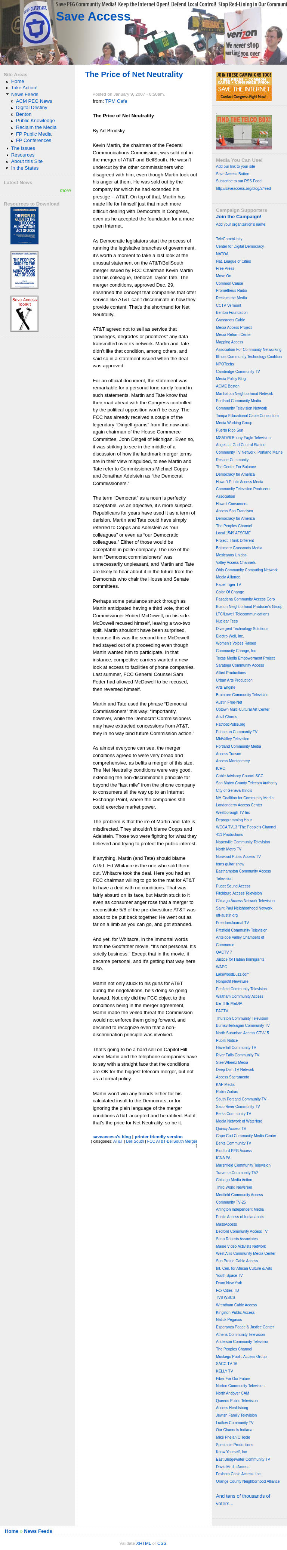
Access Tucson (228, 754)
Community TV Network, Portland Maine (249, 452)
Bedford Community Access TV (242, 1231)
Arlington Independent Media (240, 1209)
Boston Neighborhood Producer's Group (249, 607)
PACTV (222, 1011)
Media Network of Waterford (239, 1121)
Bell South (135, 1141)
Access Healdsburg (232, 1408)
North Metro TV (228, 849)
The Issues (23, 148)
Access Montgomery (233, 761)
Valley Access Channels (236, 563)
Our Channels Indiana (234, 1430)
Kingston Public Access (235, 1312)
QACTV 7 (224, 952)
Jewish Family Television (236, 1415)
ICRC (220, 768)
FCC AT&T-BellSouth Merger (172, 1141)
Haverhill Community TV (236, 1048)
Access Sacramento (232, 1077)
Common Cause (229, 283)
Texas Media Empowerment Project (245, 658)
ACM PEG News (34, 101)
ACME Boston (228, 386)
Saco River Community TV (238, 1107)
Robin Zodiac (227, 1092)
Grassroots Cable (230, 320)
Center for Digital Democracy (240, 246)
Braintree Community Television (242, 695)
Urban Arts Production (234, 680)
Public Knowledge (35, 120)
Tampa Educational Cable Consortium (247, 416)
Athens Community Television (240, 1335)
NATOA (222, 254)
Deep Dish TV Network (235, 1070)
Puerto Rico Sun (229, 430)
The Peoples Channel (234, 526)
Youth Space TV (229, 1275)
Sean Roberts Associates (237, 1239)
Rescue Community (232, 460)
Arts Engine (225, 687)
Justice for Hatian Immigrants (240, 959)
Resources (23, 155)
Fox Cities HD (227, 1290)
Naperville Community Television (243, 842)
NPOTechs (225, 364)
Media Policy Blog (231, 379)
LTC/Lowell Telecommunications (242, 614)
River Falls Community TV (237, 1055)
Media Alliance (228, 577)
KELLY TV (224, 1371)
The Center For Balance (236, 467)
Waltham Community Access (239, 996)
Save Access (93, 16)
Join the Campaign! (239, 216)
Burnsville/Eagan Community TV (243, 1025)
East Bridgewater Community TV (243, 1459)
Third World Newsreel (234, 1187)
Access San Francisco (234, 511)
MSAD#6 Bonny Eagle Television (243, 438)
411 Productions (229, 835)
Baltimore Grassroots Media (239, 548)
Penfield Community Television (241, 989)
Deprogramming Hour (234, 820)
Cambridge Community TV (238, 372)
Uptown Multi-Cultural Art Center (242, 709)
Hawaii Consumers (231, 504)
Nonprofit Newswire (232, 981)
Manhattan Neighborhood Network (244, 394)
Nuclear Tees (227, 621)
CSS (161, 1543)
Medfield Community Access (239, 1195)
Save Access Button (232, 174)
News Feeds (24, 94)
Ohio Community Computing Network (247, 570)
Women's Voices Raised (236, 643)
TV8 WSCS (225, 1298)
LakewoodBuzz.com (233, 974)
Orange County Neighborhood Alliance (248, 1481)
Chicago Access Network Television (245, 901)
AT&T (118, 1141)
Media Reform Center (234, 335)
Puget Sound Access (233, 886)
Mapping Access (229, 342)
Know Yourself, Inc (231, 1452)
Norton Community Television (240, 1386)
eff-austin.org (227, 915)
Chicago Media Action (234, 1180)
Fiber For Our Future (233, 1379)
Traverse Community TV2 (237, 1173)
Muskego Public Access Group (241, 1357)
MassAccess (226, 1224)
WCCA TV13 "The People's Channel (246, 827)
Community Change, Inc (236, 651)
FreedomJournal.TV (232, 923)
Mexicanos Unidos (231, 555)
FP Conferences (34, 140)
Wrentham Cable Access (236, 1305)
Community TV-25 (231, 1202)
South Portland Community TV (241, 1099)
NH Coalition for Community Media (245, 798)
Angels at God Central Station (240, 445)
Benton (24, 114)
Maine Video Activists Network (241, 1246)
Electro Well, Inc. (230, 636)
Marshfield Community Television (243, 1165)
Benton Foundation (232, 313)
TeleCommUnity (229, 239)
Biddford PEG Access (234, 1151)
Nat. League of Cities (233, 261)
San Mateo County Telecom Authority (246, 783)
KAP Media (225, 1085)
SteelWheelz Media (232, 1062)
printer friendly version (159, 1136)
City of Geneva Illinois (234, 790)
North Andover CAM (232, 1393)
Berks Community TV (233, 1114)
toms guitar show (230, 864)
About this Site (27, 161)
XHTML (143, 1543)
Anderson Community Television (242, 1342)
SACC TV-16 (226, 1364)
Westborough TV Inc (233, 812)
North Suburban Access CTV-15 (242, 1033)
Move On (223, 276)
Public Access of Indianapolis (240, 1217)
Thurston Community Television (242, 1018)
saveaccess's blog (111, 1136)
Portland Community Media (238, 401)
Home (17, 81)
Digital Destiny (31, 107)
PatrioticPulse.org (230, 724)
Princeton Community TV (236, 732)
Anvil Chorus (226, 717)
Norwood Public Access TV (238, 857)
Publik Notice (227, 1040)
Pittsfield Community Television (242, 930)
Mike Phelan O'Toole (233, 1437)
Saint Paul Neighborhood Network (244, 908)
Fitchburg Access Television (239, 893)
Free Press (225, 268)
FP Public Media (34, 134)
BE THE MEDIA (229, 1003)
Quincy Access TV (231, 1129)
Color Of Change (230, 592)
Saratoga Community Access (240, 665)
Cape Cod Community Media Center (246, 1136)
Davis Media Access (232, 1467)
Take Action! (24, 87)
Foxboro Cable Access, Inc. (239, 1474)
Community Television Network (241, 408)
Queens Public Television (237, 1401)
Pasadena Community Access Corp (245, 599)
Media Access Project (234, 327)
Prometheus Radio (231, 290)
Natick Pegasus (229, 1320)
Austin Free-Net (229, 702)
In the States (25, 168)
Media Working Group (234, 423)
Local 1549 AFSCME (233, 533)
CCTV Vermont (228, 305)
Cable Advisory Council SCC (239, 776)
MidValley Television (232, 739)
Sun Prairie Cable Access (237, 1261)
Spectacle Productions (234, 1445)
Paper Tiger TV (228, 585)
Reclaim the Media (36, 127)
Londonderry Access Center (239, 805)
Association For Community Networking (248, 350)
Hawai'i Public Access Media (239, 482)
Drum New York (229, 1283)
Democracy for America (235, 474)
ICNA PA (223, 1158)
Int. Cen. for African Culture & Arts (244, 1268)
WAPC (221, 967)
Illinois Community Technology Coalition (249, 357)
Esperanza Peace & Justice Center (245, 1327)
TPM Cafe (116, 101)
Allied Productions (231, 673)
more (65, 190)
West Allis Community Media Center (245, 1253)
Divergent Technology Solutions (242, 629)
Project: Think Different (235, 540)
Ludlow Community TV (234, 1423)
